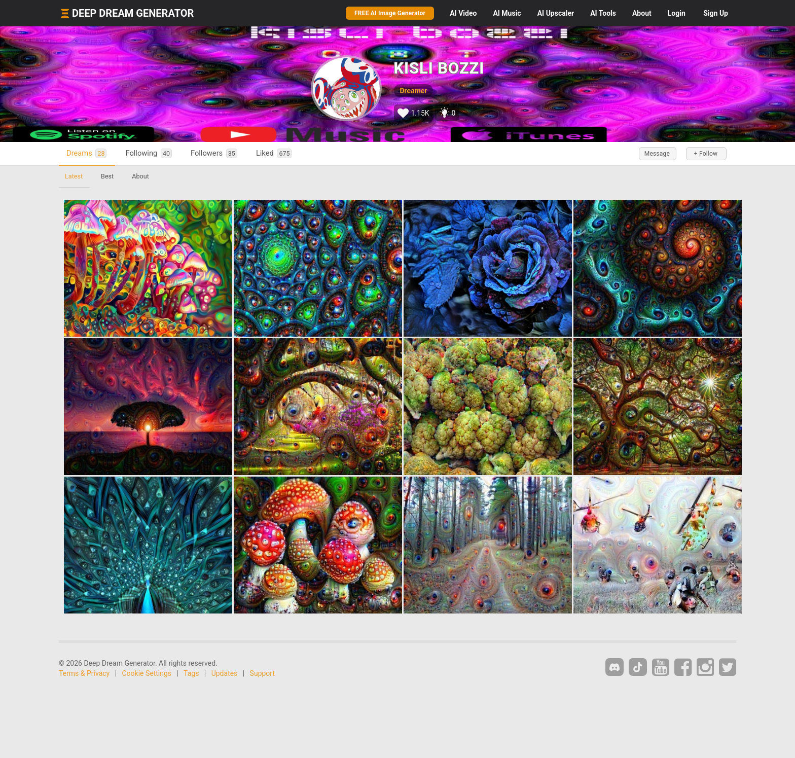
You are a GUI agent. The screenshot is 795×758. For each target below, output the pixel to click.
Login (676, 13)
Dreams (86, 153)
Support (262, 673)
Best (107, 176)
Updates (224, 673)
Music (507, 13)
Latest (74, 176)
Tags (191, 673)
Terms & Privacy (84, 673)
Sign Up (715, 13)
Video (463, 13)
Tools (603, 13)
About (642, 13)
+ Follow (705, 153)
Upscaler (555, 13)
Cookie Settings (147, 673)
